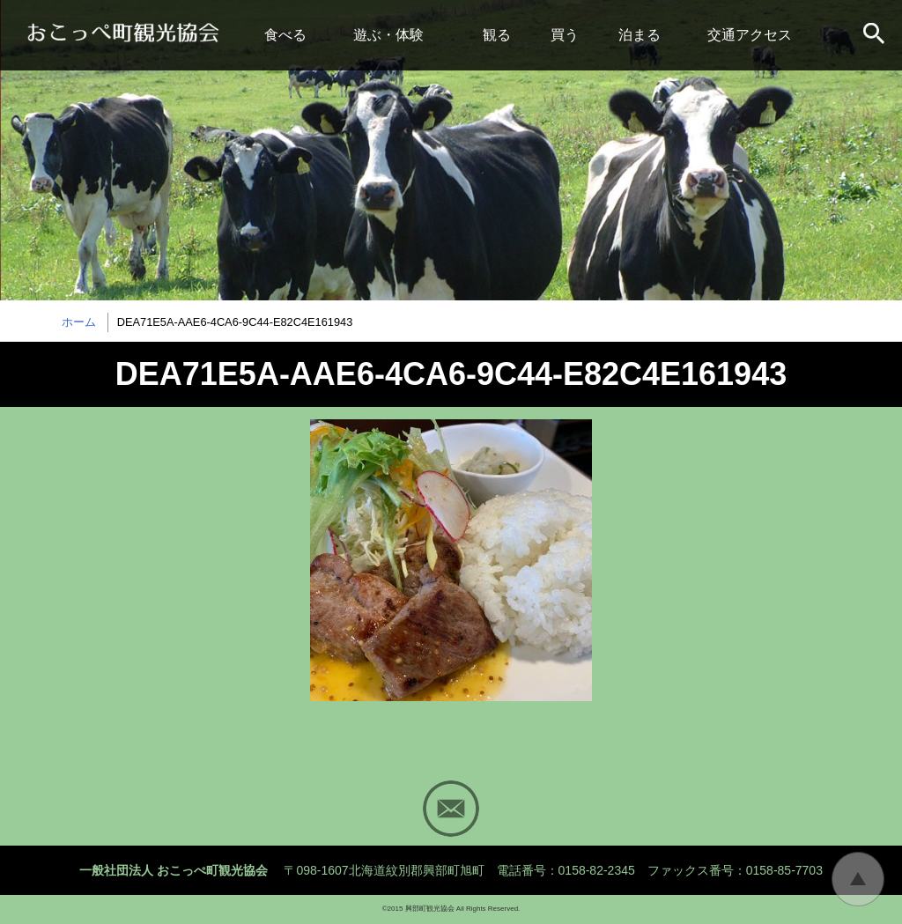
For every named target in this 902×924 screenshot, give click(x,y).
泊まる (639, 34)
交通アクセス (749, 34)
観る (497, 34)
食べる (285, 34)
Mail (451, 808)
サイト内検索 (875, 35)
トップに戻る (858, 879)
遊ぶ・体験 (388, 34)
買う (565, 34)
